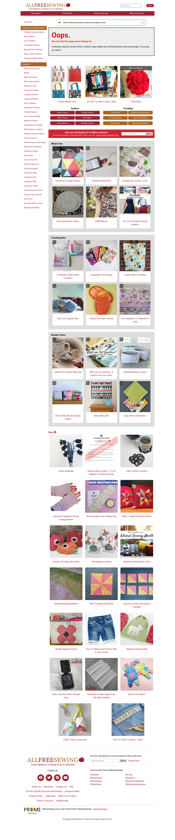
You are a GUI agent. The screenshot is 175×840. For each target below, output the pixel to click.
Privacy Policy (101, 135)
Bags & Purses (62, 113)
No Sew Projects (30, 138)
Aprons (27, 73)
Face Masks (87, 118)
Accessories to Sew (32, 68)
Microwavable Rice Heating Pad (101, 516)
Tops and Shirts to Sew (33, 203)
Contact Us (61, 786)
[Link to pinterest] (57, 777)
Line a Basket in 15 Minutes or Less (135, 320)
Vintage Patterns (87, 113)
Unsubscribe (62, 800)
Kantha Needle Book (101, 180)
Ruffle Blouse (101, 221)
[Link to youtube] (65, 777)
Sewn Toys (28, 199)
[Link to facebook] (40, 777)
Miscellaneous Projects (33, 129)
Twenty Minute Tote (67, 101)
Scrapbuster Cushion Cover (135, 180)
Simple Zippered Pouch (66, 649)
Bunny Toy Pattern (136, 694)
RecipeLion (130, 778)
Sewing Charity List (31, 164)
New (52, 432)
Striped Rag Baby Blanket (66, 603)
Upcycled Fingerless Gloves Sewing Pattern (66, 518)
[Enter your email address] (105, 760)
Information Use (113, 135)
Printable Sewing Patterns (34, 32)
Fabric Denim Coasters (137, 471)
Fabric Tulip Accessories (75, 739)
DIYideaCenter (95, 784)
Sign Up (148, 134)
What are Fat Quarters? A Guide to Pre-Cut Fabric (101, 374)
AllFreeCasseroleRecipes (136, 784)
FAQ (71, 786)
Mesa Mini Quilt (101, 415)
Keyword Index (72, 791)
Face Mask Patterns (32, 45)
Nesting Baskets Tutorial (135, 372)
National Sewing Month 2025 (136, 561)
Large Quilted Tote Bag (135, 275)
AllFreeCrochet (96, 778)
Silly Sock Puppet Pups (68, 318)
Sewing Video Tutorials (33, 195)
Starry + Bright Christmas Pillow (137, 516)
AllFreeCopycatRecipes (135, 781)
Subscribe (28, 22)
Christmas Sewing (31, 90)
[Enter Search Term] (130, 5)
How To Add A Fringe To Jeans (128, 739)
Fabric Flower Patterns (33, 54)
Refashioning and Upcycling (35, 142)
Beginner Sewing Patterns (140, 113)
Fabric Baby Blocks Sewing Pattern (67, 417)
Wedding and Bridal (31, 208)
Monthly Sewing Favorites (34, 134)
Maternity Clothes (31, 121)
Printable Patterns (87, 123)
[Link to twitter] (49, 777)
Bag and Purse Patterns (33, 49)
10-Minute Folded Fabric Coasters (67, 276)
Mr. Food (129, 774)
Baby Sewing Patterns (140, 123)
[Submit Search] (150, 5)
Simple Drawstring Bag (136, 649)
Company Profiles (31, 95)
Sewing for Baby (30, 173)
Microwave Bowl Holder (68, 221)
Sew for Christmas (140, 118)
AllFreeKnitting (96, 781)
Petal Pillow (136, 101)
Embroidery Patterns (32, 108)
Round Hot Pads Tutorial (101, 318)
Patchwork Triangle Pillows (67, 180)
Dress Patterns (30, 41)
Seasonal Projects (31, 151)
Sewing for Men (30, 181)
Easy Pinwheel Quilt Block (101, 603)
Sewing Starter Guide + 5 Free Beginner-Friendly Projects (101, 473)
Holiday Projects (30, 112)
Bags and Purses (30, 77)
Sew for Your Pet (30, 160)
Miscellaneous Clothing (33, 125)
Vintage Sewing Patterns (33, 58)
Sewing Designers (31, 168)
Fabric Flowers (62, 118)
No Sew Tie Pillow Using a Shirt (101, 101)
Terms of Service (45, 800)
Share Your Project (67, 796)
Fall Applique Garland (101, 561)
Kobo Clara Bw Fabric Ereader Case (66, 696)
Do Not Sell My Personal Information (44, 791)
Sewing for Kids (30, 177)
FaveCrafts (94, 774)
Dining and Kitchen (31, 99)
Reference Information (33, 147)
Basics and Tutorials (32, 81)
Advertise (48, 786)
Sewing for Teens (31, 186)
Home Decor (115, 123)
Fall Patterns (115, 113)
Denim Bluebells (66, 471)
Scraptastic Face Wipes (101, 275)
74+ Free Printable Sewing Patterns (135, 223)
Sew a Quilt (28, 155)
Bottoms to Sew (30, 86)
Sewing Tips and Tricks (33, 190)
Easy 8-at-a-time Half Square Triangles (136, 605)
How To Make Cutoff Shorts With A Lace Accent (101, 651)
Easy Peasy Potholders (135, 415)
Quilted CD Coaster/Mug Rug (67, 372)
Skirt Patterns (29, 36)
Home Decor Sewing (32, 116)
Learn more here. (100, 809)
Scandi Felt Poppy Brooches (66, 561)
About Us (36, 786)
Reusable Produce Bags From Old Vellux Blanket (101, 696)
